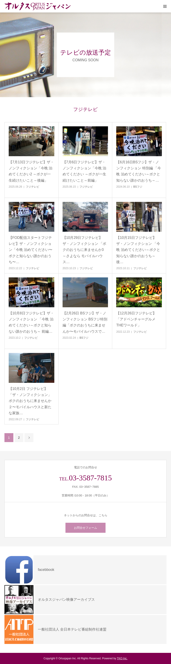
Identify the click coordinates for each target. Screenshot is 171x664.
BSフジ (137, 186)
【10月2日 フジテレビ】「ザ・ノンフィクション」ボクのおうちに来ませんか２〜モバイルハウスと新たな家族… (30, 401)
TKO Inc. (122, 658)
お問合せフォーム (85, 527)
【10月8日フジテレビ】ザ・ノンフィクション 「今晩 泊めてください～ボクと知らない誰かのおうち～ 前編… (31, 322)
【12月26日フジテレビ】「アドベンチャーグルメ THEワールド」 (136, 319)
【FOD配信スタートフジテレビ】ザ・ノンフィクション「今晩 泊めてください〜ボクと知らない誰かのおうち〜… (30, 250)
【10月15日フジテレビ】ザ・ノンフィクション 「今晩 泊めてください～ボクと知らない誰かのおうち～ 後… (138, 250)
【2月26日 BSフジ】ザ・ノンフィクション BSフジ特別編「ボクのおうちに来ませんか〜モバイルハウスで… (85, 322)
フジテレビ (32, 186)
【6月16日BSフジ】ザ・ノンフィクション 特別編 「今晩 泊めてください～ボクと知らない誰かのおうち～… (138, 171)
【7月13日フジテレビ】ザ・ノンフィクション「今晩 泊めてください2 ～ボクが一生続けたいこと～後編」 (31, 171)
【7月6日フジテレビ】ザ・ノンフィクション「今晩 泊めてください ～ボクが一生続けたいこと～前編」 (84, 171)
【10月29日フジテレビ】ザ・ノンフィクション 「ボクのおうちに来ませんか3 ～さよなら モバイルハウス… (84, 250)
